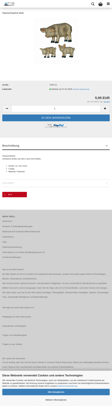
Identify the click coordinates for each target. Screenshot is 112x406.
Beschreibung (10, 145)
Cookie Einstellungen (11, 257)
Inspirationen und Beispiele (14, 326)
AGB (4, 242)
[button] (14, 194)
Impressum (7, 221)
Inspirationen (8, 237)
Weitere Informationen (56, 400)
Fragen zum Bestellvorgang (14, 335)
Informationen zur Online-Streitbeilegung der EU (23, 252)
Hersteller (8, 183)
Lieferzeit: (7, 89)
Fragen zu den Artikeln (12, 344)
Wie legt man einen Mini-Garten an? (18, 307)
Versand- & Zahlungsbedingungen (17, 226)
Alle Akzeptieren (56, 392)
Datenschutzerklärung (67, 386)
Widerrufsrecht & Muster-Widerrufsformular (21, 231)
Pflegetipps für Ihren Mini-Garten (16, 317)
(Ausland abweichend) (81, 89)
